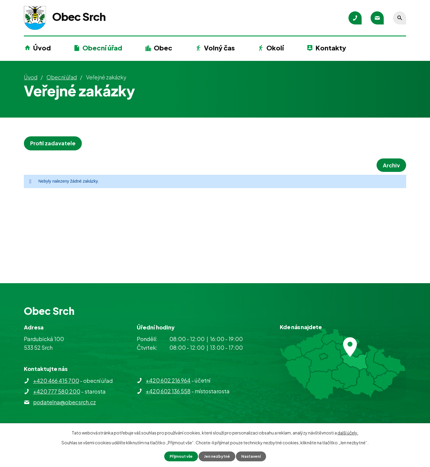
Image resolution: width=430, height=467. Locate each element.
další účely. (347, 432)
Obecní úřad (102, 48)
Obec (163, 48)
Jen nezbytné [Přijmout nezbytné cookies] (217, 456)
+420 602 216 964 (168, 380)
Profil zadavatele (54, 143)
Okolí (275, 48)
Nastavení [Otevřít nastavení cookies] (254, 456)
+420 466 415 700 (56, 380)
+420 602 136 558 (168, 391)
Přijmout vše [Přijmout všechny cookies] (178, 456)
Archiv (389, 165)
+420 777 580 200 (56, 391)
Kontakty (331, 48)
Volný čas (219, 48)
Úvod (42, 48)
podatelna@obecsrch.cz (64, 402)
